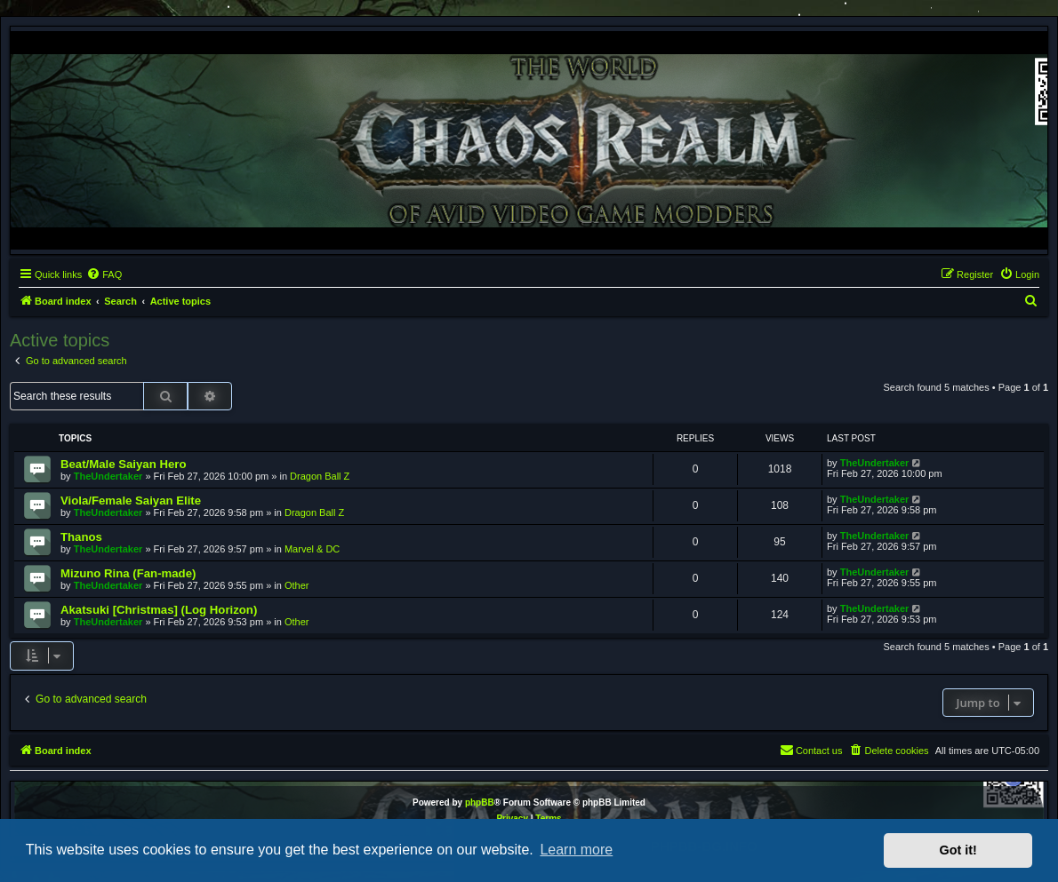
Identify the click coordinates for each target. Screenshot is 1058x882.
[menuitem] (104, 274)
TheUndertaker (108, 476)
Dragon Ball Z (319, 476)
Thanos (81, 537)
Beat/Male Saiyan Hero (123, 464)
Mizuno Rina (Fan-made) (128, 573)
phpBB (479, 802)
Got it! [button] (958, 850)
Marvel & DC (312, 549)
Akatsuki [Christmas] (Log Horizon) (158, 609)
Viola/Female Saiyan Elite (130, 500)
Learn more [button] (576, 849)
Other (297, 585)
